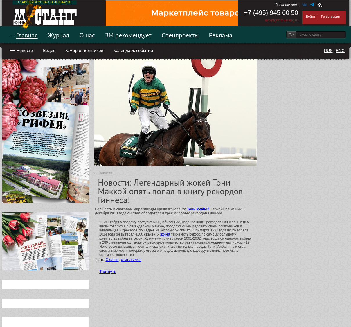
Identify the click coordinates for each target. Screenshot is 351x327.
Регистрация (330, 16)
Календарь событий (133, 50)
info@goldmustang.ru (281, 20)
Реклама (221, 35)
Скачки (111, 259)
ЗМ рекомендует (128, 35)
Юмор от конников (84, 50)
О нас (87, 35)
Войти (310, 16)
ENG (340, 50)
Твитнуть (107, 271)
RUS (328, 50)
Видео (49, 50)
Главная (27, 35)
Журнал (58, 35)
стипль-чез (131, 259)
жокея (165, 234)
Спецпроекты (180, 35)
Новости (24, 50)
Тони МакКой (198, 209)
